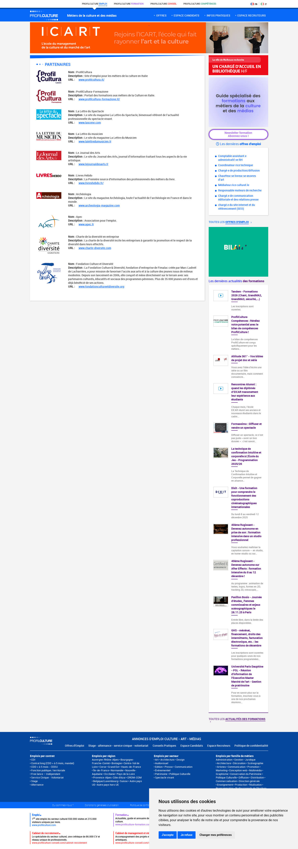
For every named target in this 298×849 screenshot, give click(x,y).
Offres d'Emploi (74, 745)
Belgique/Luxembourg (105, 781)
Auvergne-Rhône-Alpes (105, 759)
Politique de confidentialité (251, 745)
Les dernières (238, 144)
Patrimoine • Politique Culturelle (172, 774)
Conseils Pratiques (164, 745)
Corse (102, 767)
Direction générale (249, 781)
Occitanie (109, 774)
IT (264, 4)
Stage (34, 781)
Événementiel (162, 770)
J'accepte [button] (168, 834)
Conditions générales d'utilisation (102, 805)
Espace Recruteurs (218, 745)
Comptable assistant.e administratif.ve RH (232, 158)
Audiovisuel (161, 763)
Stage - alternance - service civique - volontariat (118, 745)
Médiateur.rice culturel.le (233, 185)
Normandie (117, 770)
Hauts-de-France (131, 767)
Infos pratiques (218, 15)
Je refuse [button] (186, 834)
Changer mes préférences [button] (216, 834)
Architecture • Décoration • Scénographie (240, 763)
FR (254, 4)
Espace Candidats (191, 745)
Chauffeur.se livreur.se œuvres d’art (237, 177)
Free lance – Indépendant (45, 774)
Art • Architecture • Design (169, 759)
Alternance (37, 784)
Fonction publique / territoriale (48, 770)
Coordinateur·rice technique (235, 165)
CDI (33, 759)
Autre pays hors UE (108, 784)
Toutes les (230, 222)
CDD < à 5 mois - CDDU (44, 767)
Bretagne (117, 763)
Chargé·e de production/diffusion (239, 170)
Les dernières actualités (236, 281)
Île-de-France (101, 770)
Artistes (221, 767)
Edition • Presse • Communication (173, 767)
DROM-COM (134, 777)
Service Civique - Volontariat (47, 777)
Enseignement (225, 784)
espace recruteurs (251, 15)
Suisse (124, 781)
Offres (161, 15)
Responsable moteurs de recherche (239, 190)
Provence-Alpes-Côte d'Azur (109, 777)
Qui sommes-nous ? (62, 805)
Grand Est (113, 767)
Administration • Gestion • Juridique (236, 759)
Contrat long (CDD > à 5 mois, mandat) (52, 763)
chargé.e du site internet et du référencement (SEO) (236, 206)
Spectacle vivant (164, 777)
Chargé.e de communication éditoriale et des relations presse (238, 197)
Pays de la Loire (126, 774)
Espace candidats (186, 15)
